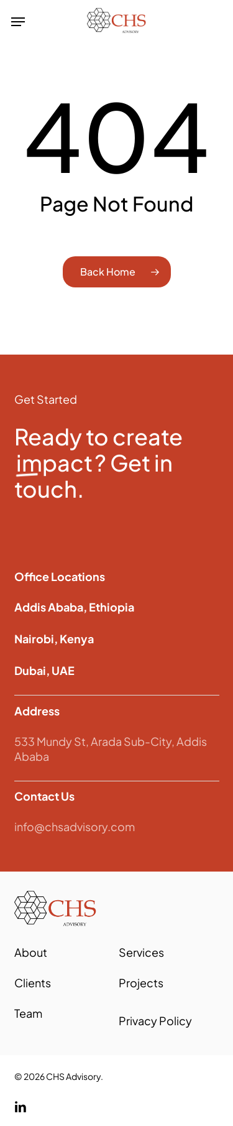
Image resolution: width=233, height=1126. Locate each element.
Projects (141, 982)
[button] (18, 22)
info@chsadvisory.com (74, 826)
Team (28, 1013)
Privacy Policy (155, 1020)
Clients (32, 982)
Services (141, 952)
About (30, 952)
